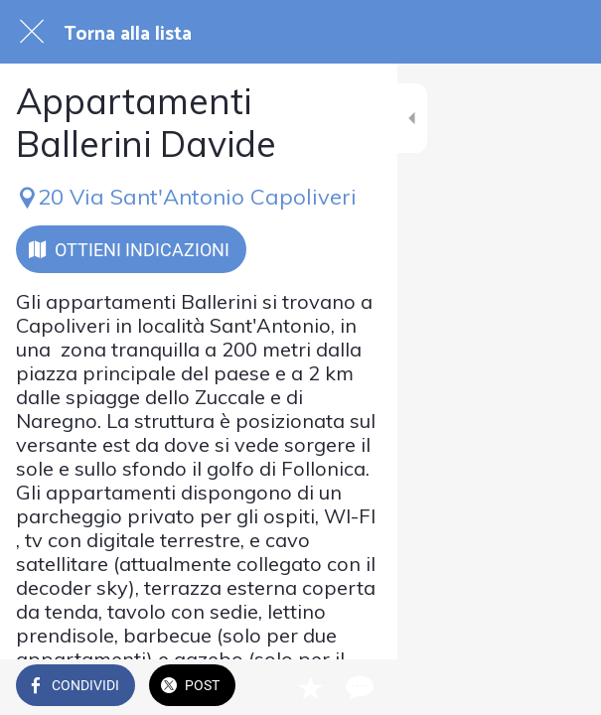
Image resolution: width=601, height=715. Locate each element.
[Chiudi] (32, 32)
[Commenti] (561, 687)
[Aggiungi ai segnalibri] (513, 687)
